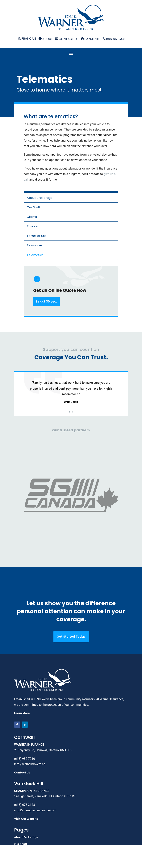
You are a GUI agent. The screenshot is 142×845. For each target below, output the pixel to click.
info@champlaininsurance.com (35, 730)
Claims (32, 217)
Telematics (35, 255)
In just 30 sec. (46, 301)
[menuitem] (27, 38)
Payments (90, 39)
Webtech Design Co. (93, 836)
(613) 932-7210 (24, 679)
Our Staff (33, 207)
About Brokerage (39, 198)
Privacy (32, 226)
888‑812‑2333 (113, 39)
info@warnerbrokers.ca (29, 684)
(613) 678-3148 (24, 725)
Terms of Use (37, 236)
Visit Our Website (26, 739)
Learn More (22, 633)
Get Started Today (71, 557)
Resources (34, 245)
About (46, 39)
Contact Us (66, 39)
